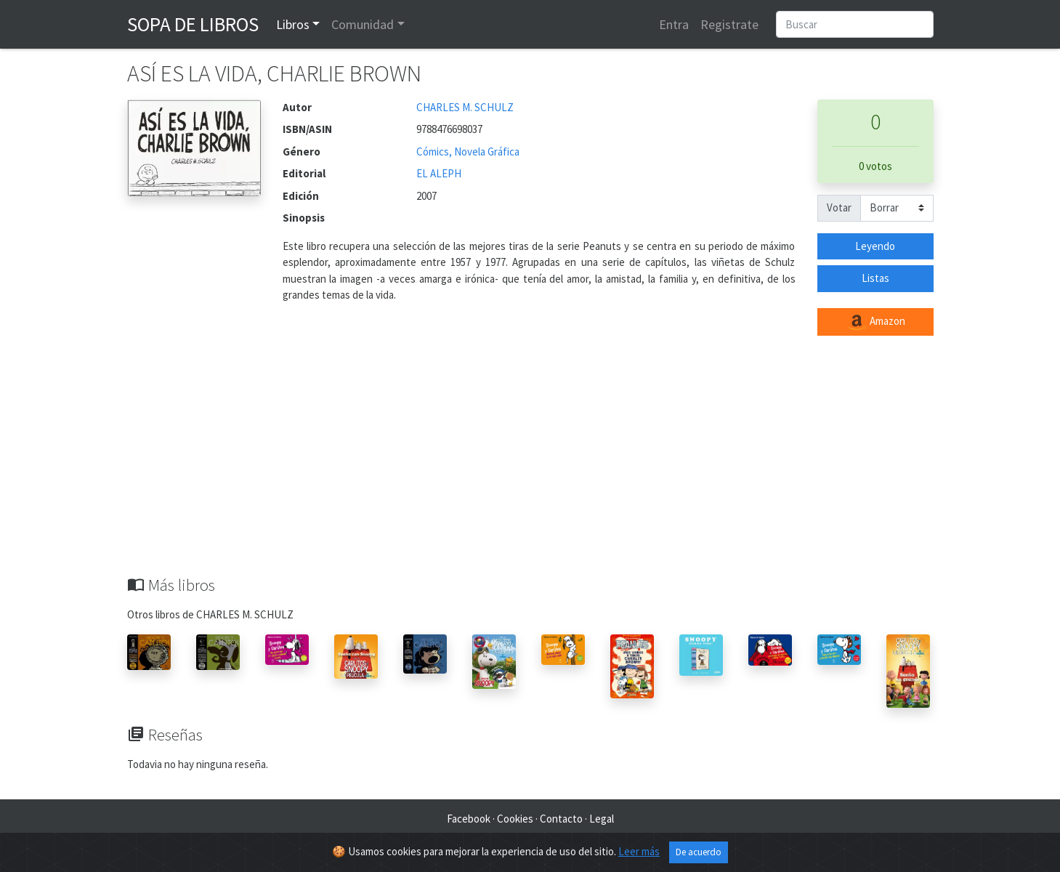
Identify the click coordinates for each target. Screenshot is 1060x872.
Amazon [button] (875, 322)
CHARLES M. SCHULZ (465, 107)
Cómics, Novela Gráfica (467, 151)
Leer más (639, 853)
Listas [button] (875, 278)
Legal (601, 818)
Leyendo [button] (875, 246)
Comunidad (362, 24)
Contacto (561, 818)
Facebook (468, 818)
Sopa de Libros (193, 24)
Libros (292, 24)
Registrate (729, 24)
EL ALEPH (438, 173)
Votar (839, 207)
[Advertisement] (530, 466)
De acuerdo (698, 854)
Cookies (515, 818)
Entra (674, 24)
